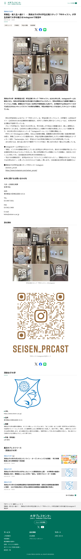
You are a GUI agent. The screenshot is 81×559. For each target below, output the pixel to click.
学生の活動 (25, 25)
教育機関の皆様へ (9, 541)
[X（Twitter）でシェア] (36, 29)
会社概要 (32, 536)
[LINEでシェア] (44, 29)
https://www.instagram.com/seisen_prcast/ (21, 170)
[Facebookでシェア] (40, 29)
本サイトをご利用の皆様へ (12, 547)
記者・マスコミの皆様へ (11, 544)
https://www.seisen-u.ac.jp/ (13, 414)
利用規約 (6, 539)
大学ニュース (8, 25)
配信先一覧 (7, 550)
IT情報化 (16, 25)
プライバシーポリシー (36, 539)
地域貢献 (32, 25)
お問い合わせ (59, 536)
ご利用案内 (7, 536)
